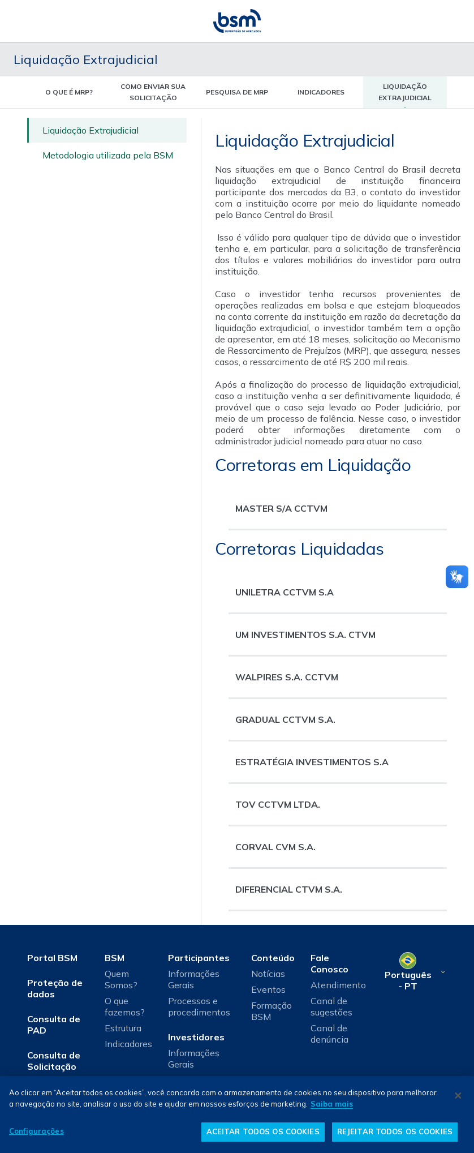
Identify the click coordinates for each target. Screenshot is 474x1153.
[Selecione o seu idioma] (414, 972)
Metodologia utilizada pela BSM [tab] (107, 155)
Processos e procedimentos (199, 1006)
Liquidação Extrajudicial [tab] (90, 130)
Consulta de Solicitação (53, 1060)
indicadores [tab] (321, 92)
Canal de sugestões (331, 1006)
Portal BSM (52, 957)
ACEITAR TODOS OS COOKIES (263, 1131)
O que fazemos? (125, 1006)
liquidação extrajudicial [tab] (405, 92)
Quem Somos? (121, 979)
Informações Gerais (193, 979)
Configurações (36, 1130)
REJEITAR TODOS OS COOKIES (395, 1131)
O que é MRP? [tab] (69, 92)
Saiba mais (332, 1103)
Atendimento (338, 985)
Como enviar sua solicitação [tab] (153, 92)
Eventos (268, 989)
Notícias (268, 973)
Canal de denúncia (329, 1033)
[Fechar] (458, 1095)
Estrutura (123, 1028)
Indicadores (128, 1043)
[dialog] (237, 1114)
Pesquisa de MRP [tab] (237, 92)
